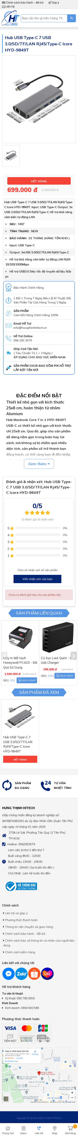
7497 (21, 224)
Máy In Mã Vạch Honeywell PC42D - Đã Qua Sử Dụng (20, 662)
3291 (51, 675)
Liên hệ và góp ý (15, 913)
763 (12, 680)
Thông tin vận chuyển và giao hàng (28, 927)
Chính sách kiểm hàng (19, 952)
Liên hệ (8, 6)
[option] (19, 785)
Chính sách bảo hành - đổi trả (22, 2)
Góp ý (53, 2)
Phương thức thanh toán (20, 920)
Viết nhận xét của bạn (37, 579)
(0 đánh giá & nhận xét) (37, 519)
